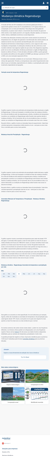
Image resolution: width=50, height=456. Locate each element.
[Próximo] (46, 8)
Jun (29, 273)
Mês (2, 270)
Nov (9, 276)
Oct (4, 276)
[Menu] (2, 3)
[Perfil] (43, 3)
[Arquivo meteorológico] (13, 378)
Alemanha (9, 19)
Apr (19, 273)
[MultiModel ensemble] (37, 395)
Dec (14, 276)
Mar (14, 273)
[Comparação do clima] (37, 378)
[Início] (6, 439)
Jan (4, 273)
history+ (17, 332)
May (24, 273)
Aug (39, 273)
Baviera (4, 19)
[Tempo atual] (25, 12)
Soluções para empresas (10, 449)
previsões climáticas (29, 339)
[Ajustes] (48, 3)
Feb (9, 273)
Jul (34, 273)
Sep (44, 273)
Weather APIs (6, 452)
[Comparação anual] (13, 395)
